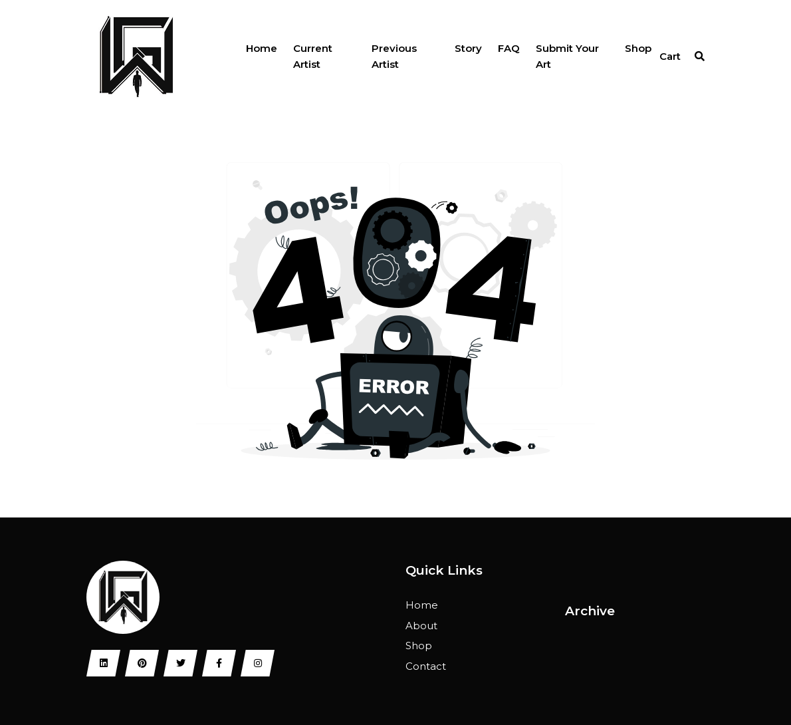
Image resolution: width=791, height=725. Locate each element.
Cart (670, 56)
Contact (425, 666)
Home (261, 48)
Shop (638, 48)
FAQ (509, 48)
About (421, 625)
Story (468, 48)
